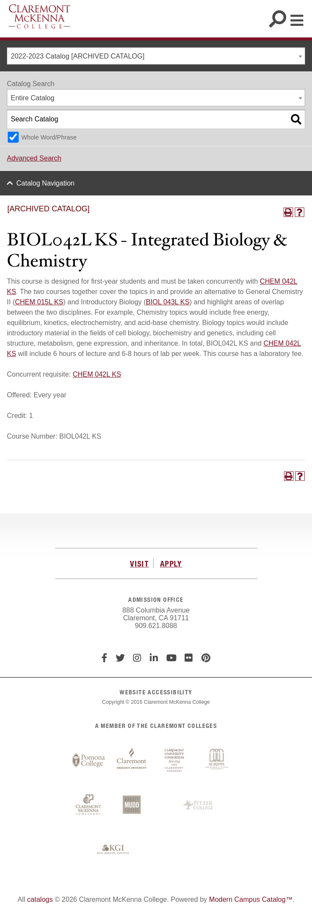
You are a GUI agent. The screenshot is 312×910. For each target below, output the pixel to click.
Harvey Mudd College (131, 805)
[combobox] (156, 56)
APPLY (171, 563)
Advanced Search (34, 158)
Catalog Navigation (45, 183)
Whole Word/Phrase (49, 137)
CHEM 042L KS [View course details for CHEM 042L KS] (97, 374)
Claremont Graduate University (131, 760)
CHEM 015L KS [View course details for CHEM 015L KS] (39, 302)
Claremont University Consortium (174, 760)
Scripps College (217, 760)
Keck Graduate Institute (113, 850)
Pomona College (88, 760)
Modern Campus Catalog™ (251, 899)
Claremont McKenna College (39, 16)
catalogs (40, 899)
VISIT (139, 563)
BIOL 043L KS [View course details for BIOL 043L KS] (167, 302)
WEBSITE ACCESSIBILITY (156, 692)
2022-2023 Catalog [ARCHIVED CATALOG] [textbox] (78, 56)
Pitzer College (199, 805)
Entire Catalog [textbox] (32, 98)
